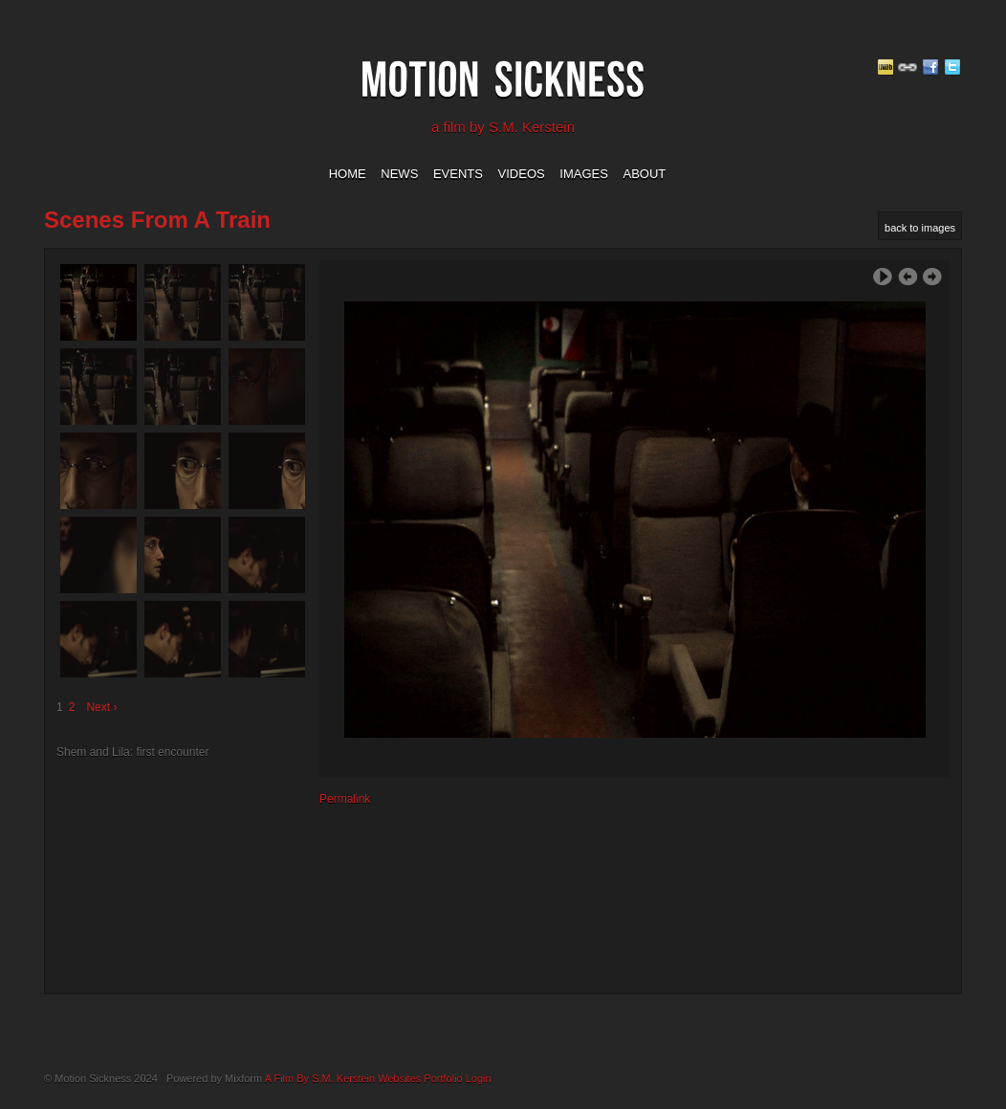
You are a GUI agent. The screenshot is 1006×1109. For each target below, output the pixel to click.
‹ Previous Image (907, 277)
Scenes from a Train (157, 220)
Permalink (344, 799)
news (399, 173)
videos (521, 173)
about (645, 173)
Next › (101, 707)
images (583, 173)
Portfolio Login (457, 1078)
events (458, 173)
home (347, 173)
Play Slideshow (882, 277)
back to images (920, 227)
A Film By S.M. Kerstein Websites (343, 1078)
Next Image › (932, 277)
